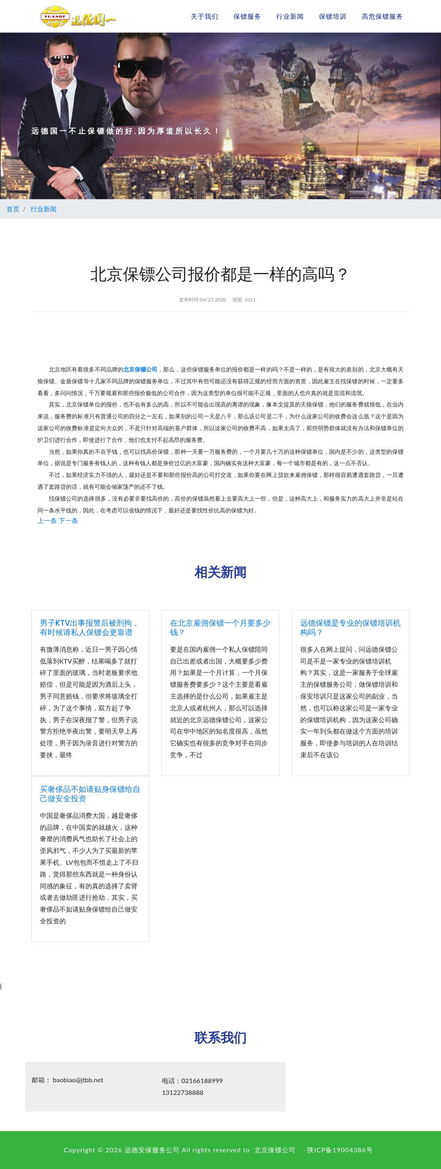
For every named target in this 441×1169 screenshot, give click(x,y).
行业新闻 (290, 16)
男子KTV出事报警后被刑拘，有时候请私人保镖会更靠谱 (90, 627)
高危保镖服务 (382, 16)
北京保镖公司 (275, 1150)
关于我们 (204, 16)
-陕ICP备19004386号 (339, 1150)
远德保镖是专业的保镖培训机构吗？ (350, 627)
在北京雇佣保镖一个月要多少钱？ (220, 627)
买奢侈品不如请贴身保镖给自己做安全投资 (90, 794)
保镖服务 (247, 16)
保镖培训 (333, 16)
